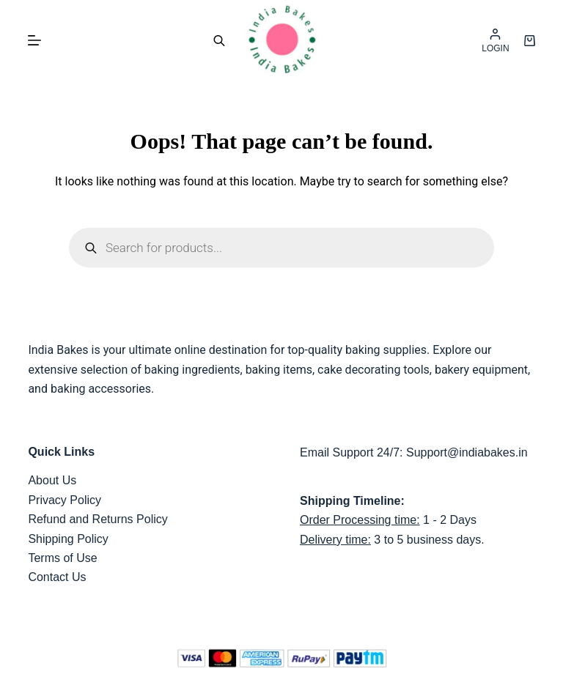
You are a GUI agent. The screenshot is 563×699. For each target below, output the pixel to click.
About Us (52, 480)
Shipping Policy (68, 539)
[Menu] (34, 40)
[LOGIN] (495, 41)
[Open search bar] (219, 40)
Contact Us (57, 577)
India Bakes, (295, 686)
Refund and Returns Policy (97, 519)
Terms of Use (62, 558)
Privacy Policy (64, 500)
